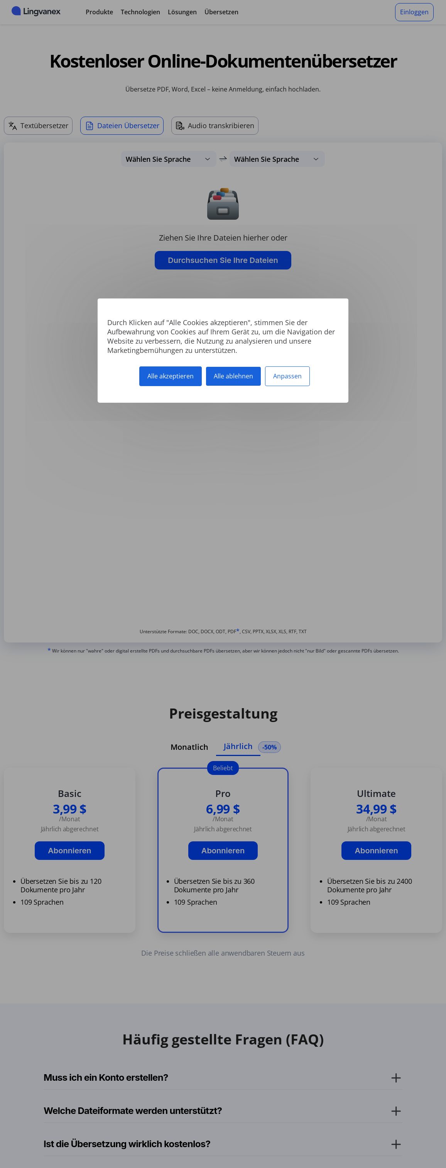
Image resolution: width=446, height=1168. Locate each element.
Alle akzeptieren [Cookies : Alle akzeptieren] (170, 375)
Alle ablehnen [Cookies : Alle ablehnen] (233, 375)
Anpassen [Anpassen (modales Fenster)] (287, 375)
